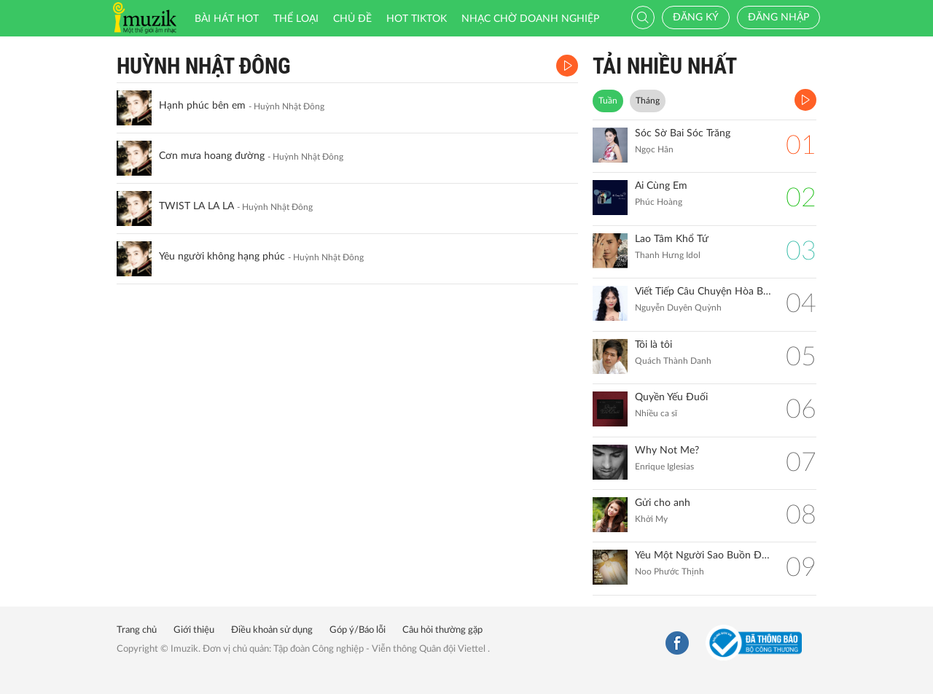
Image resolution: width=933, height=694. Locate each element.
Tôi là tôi (653, 345)
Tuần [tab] (607, 100)
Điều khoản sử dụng (272, 630)
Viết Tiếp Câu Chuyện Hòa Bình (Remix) (703, 291)
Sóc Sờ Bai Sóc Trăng (682, 133)
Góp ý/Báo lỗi (357, 630)
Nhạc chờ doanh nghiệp (530, 19)
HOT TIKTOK (416, 19)
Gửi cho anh (662, 503)
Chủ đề (352, 19)
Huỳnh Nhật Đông (204, 66)
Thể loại (296, 19)
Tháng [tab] (648, 100)
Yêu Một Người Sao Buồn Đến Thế (703, 555)
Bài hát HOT (227, 19)
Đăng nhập (778, 17)
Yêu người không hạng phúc (222, 257)
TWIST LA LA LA (196, 206)
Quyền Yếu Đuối (671, 397)
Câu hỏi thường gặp (442, 630)
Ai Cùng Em (661, 186)
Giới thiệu (193, 630)
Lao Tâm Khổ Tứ (671, 239)
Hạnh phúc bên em (202, 106)
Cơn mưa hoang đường (212, 156)
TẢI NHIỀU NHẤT (665, 66)
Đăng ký (696, 17)
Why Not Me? (667, 450)
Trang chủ (137, 630)
